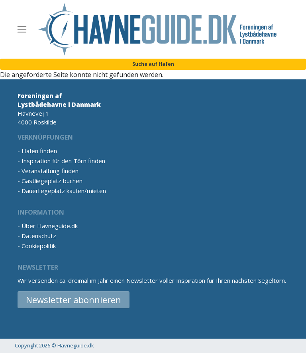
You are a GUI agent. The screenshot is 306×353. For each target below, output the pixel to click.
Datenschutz (39, 236)
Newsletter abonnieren (73, 300)
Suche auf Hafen (153, 64)
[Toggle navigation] (22, 29)
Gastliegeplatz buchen (52, 181)
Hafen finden (39, 151)
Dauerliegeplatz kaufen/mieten (64, 191)
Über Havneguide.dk (50, 226)
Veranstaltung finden (50, 171)
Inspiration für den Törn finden (63, 161)
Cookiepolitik (39, 246)
